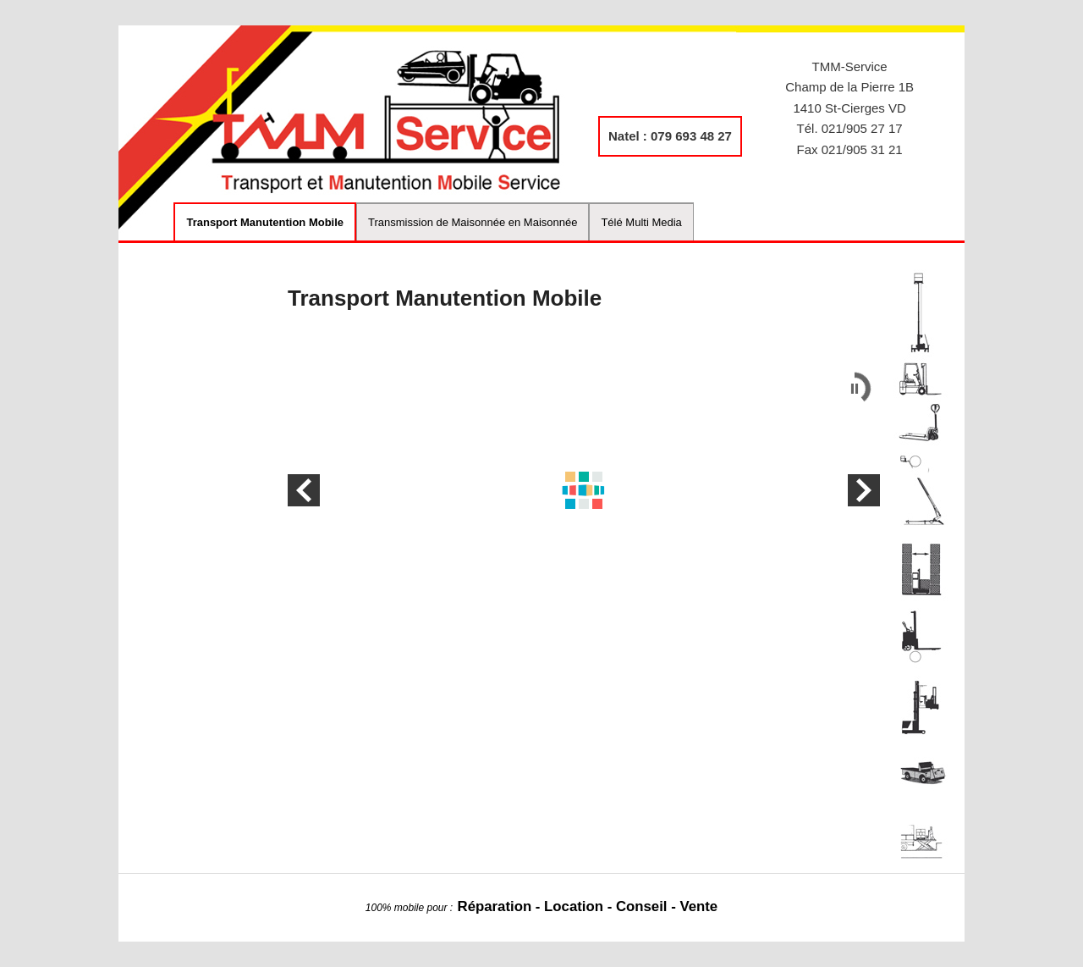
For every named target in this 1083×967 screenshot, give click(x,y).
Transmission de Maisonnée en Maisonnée (472, 222)
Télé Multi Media (641, 222)
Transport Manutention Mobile (265, 222)
